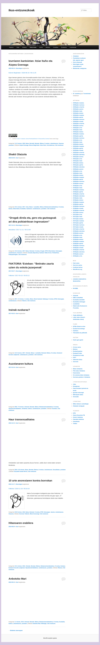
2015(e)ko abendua (78, 252)
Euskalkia (23, 208)
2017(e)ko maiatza (78, 221)
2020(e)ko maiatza (78, 177)
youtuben (11, 145)
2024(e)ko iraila (77, 111)
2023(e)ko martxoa (78, 138)
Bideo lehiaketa (77, 369)
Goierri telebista (78, 417)
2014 (22, 621)
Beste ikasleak (38, 299)
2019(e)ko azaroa (78, 183)
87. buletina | (77, 93)
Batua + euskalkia (34, 207)
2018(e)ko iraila (77, 198)
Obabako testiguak (78, 406)
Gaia (18, 47)
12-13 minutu (18, 353)
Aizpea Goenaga (23, 145)
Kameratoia (76, 373)
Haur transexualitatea (21, 419)
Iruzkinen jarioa (77, 267)
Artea (27, 207)
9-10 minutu (21, 469)
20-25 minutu (18, 512)
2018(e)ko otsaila (78, 208)
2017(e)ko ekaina (78, 218)
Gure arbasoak (77, 62)
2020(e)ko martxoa (78, 181)
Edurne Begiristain (34, 145)
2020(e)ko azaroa (78, 169)
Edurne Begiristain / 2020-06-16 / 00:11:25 (22, 73)
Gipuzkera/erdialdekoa (15, 408)
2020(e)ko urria (77, 171)
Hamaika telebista (78, 419)
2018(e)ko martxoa (78, 206)
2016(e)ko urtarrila (78, 249)
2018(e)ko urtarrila (78, 210)
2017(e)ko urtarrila (78, 229)
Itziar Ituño (43, 145)
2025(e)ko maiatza (78, 103)
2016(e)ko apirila (78, 243)
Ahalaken (76, 56)
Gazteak (41, 252)
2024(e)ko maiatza (78, 115)
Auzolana (54, 408)
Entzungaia (59, 251)
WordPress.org (77, 269)
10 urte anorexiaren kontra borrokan (30, 480)
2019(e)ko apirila (78, 192)
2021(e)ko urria (77, 158)
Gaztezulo (29, 208)
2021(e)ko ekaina (78, 163)
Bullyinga (45, 299)
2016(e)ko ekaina (78, 239)
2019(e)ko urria (77, 185)
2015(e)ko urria (77, 256)
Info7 (74, 357)
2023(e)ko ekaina (78, 132)
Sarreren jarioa (77, 265)
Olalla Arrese (48, 252)
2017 (23, 207)
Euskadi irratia (77, 353)
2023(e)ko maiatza (78, 134)
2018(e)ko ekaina (78, 200)
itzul (17, 158)
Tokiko (75, 423)
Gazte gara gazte (78, 340)
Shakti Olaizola (18, 154)
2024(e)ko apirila (78, 117)
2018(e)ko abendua (78, 196)
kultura (30, 408)
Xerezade (76, 396)
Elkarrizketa (16, 208)
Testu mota (33, 47)
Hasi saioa (76, 263)
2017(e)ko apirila (78, 223)
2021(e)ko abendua (78, 154)
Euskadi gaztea (77, 351)
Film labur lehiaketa (79, 371)
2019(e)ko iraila (77, 187)
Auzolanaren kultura (21, 363)
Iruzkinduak (73, 47)
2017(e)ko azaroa (78, 212)
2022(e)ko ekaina (78, 144)
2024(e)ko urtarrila (78, 123)
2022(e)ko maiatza (78, 146)
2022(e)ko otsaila (78, 150)
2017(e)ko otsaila (78, 227)
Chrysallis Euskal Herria (20, 471)
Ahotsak (28, 353)
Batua (27, 143)
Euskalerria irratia (78, 355)
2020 (23, 143)
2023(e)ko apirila (78, 136)
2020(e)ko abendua (78, 167)
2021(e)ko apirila (78, 165)
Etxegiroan (76, 386)
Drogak (42, 251)
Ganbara (75, 330)
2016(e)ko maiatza (78, 241)
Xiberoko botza (77, 359)
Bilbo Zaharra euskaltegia (80, 404)
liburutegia (19, 68)
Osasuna (61, 143)
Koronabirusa (50, 145)
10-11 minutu (18, 207)
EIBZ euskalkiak (78, 297)
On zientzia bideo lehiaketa (81, 375)
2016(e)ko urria (77, 235)
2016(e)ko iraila (77, 237)
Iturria (41, 47)
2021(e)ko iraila (77, 160)
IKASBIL (75, 288)
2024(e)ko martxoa (78, 119)
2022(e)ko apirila (78, 148)
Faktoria (24, 300)
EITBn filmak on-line (79, 326)
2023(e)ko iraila (77, 129)
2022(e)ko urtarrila (78, 152)
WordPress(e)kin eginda (50, 638)
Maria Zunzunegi (34, 514)
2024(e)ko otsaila (78, 121)
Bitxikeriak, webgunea (79, 68)
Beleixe (75, 349)
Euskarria (64, 47)
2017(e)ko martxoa (78, 225)
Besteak (37, 143)
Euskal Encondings (79, 328)
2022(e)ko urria (77, 140)
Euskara (63, 566)
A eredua (55, 47)
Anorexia (21, 514)
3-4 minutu (21, 299)
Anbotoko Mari (17, 578)
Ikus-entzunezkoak (22, 10)
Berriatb (32, 143)
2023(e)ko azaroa (78, 125)
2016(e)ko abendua (78, 231)
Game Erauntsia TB (79, 415)
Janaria (53, 512)
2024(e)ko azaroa (78, 109)
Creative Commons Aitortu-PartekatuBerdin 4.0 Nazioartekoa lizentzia (33, 138)
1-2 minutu (18, 621)
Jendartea (24, 408)
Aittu (74, 384)
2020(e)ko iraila (77, 173)
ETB (74, 413)
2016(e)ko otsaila (78, 247)
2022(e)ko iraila (77, 142)
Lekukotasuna (54, 143)
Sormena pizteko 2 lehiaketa (81, 377)
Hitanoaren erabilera (21, 523)
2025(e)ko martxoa (78, 105)
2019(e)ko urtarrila (78, 194)
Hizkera (48, 47)
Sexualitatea (56, 469)
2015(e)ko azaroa (78, 254)
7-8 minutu (21, 407)
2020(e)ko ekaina (78, 175)
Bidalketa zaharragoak (16, 630)
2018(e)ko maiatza (78, 202)
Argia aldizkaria (77, 315)
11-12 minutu (18, 143)
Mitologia (43, 623)
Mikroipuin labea (78, 394)
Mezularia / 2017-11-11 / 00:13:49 (20, 229)
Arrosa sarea (77, 347)
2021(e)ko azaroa (78, 156)
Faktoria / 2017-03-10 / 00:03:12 (19, 275)
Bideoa (42, 143)
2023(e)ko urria (77, 127)
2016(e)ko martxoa (78, 245)
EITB (46, 251)
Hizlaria (24, 47)
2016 (16, 407)
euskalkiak (76, 304)
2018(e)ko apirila (78, 204)
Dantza (10, 208)
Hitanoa (60, 568)
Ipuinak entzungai (78, 392)
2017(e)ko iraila (77, 216)
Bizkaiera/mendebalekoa (51, 207)
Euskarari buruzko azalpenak (17, 568)
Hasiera (11, 47)
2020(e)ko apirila (78, 179)
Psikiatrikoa (55, 252)
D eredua (46, 143)
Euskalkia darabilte (79, 299)
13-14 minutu (18, 251)
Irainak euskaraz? (19, 309)
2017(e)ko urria (77, 214)
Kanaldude (76, 421)
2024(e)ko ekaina (78, 113)
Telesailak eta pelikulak (80, 332)
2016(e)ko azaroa (78, 233)
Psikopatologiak (13, 254)
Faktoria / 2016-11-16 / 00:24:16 (19, 488)
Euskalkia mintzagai (79, 302)
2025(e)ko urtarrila (78, 107)
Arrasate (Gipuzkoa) (33, 252)
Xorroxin (75, 361)
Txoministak (87, 93)
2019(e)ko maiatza (78, 189)
